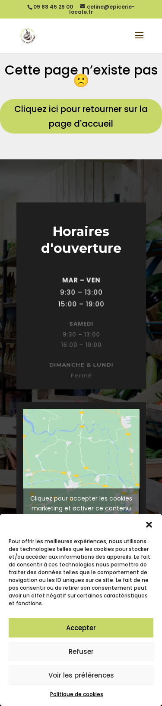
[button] (149, 524)
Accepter (81, 627)
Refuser (81, 651)
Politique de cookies (76, 694)
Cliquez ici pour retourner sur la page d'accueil (81, 116)
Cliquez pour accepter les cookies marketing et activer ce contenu (81, 503)
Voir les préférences (81, 675)
